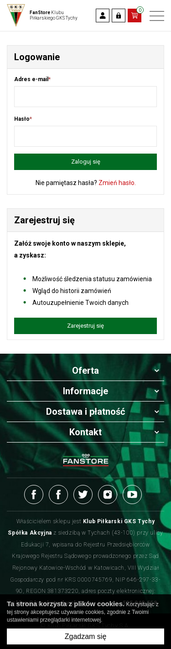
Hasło (23, 119)
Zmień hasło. (117, 182)
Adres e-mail (32, 79)
